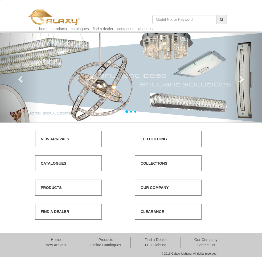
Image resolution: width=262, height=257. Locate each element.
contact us (125, 29)
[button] (19, 77)
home (43, 29)
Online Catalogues (106, 245)
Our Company (206, 240)
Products (106, 240)
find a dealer (103, 29)
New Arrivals (56, 245)
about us (145, 29)
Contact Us (206, 245)
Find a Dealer (156, 240)
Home (56, 240)
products (59, 29)
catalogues (80, 29)
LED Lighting (155, 245)
